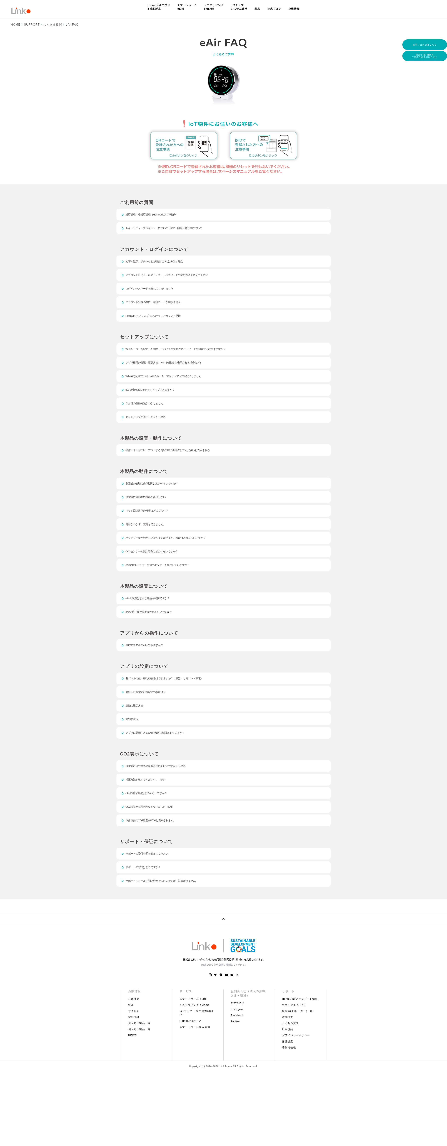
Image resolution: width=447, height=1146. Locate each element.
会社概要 (133, 1028)
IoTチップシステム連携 (239, 7)
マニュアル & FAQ (294, 1034)
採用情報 (133, 1046)
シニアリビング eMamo (194, 1034)
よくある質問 (52, 24)
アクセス (133, 1040)
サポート (288, 1020)
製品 (257, 8)
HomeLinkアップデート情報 (300, 1028)
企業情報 (293, 8)
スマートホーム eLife (193, 1028)
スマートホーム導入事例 (194, 1056)
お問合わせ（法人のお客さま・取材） (248, 1023)
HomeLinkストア (190, 1050)
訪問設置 (287, 1046)
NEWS (132, 1064)
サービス (185, 1020)
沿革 (131, 1034)
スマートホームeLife (187, 7)
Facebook (237, 1044)
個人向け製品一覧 (139, 1058)
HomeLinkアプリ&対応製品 (159, 7)
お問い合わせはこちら (425, 44)
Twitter (235, 1050)
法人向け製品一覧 (139, 1052)
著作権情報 (289, 1077)
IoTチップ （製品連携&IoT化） (196, 1042)
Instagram (237, 1038)
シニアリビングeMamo (214, 7)
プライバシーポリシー (296, 1064)
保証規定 (287, 1070)
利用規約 (287, 1058)
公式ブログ (274, 8)
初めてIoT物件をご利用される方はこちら (424, 56)
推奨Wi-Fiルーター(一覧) (298, 1040)
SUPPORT (32, 24)
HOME (15, 24)
